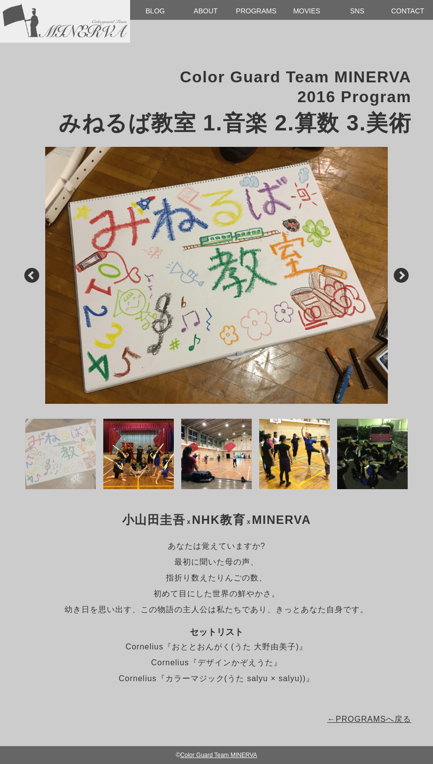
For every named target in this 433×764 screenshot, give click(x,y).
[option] (216, 275)
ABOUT (205, 11)
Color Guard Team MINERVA (218, 755)
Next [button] (401, 275)
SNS (357, 11)
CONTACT (408, 11)
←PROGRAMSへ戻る (369, 719)
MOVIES (306, 11)
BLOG (155, 11)
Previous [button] (31, 275)
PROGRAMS (256, 11)
